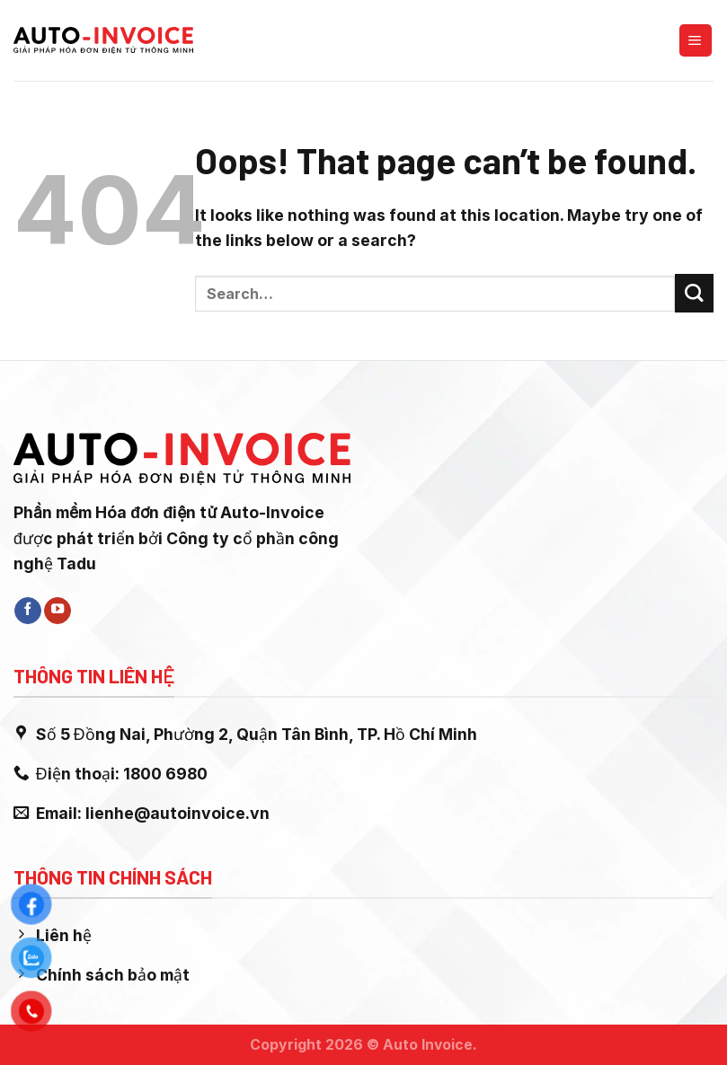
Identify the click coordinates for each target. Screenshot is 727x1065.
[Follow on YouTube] (57, 611)
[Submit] (694, 293)
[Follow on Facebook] (27, 611)
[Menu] (695, 40)
